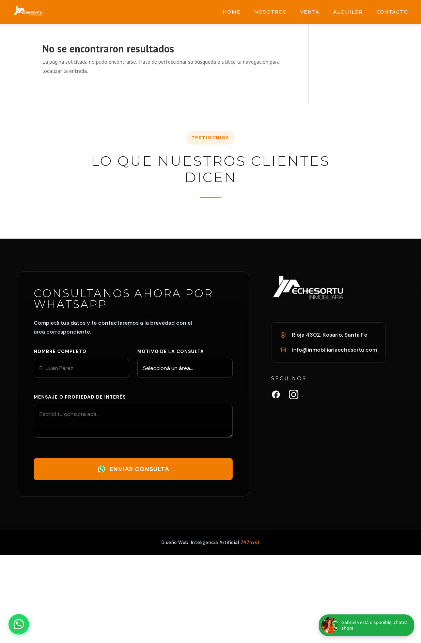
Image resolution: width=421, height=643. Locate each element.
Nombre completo (60, 351)
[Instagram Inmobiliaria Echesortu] (293, 396)
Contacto (392, 12)
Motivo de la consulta (170, 351)
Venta (309, 12)
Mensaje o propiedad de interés (80, 397)
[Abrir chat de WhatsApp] (19, 624)
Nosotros (270, 12)
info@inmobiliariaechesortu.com (334, 349)
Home (231, 12)
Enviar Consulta (133, 469)
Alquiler (348, 12)
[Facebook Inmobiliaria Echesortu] (276, 396)
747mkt (250, 542)
